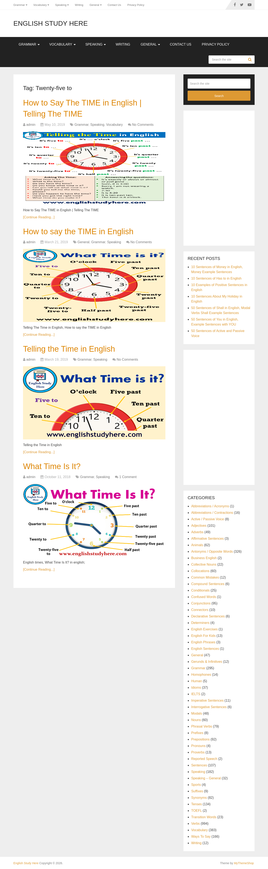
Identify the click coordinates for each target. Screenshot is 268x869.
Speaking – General (206, 778)
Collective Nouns (203, 564)
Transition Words (203, 817)
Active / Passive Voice (207, 519)
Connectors (199, 610)
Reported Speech (204, 759)
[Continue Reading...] (38, 217)
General (94, 4)
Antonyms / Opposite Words (212, 551)
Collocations (200, 571)
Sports (196, 784)
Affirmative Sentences (207, 538)
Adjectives (198, 525)
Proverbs (198, 752)
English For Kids (203, 635)
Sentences (199, 765)
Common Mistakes (205, 577)
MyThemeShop (244, 863)
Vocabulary (40, 4)
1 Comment (128, 477)
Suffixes (197, 791)
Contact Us (114, 4)
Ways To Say (200, 836)
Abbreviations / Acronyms (210, 506)
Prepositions (200, 739)
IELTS (195, 694)
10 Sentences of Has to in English (216, 278)
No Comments (142, 124)
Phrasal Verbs (201, 726)
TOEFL (196, 810)
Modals (196, 713)
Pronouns (198, 746)
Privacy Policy (135, 4)
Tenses (196, 804)
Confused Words (203, 597)
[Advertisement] (219, 177)
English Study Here (50, 23)
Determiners (200, 623)
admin (30, 124)
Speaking (60, 4)
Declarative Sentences (208, 616)
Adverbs (197, 532)
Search (250, 59)
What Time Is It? (52, 466)
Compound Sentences (207, 584)
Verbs (195, 823)
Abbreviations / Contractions (212, 512)
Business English (204, 558)
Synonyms (199, 797)
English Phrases (203, 642)
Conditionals (200, 590)
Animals (197, 545)
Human (196, 681)
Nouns (196, 720)
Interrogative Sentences (209, 707)
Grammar (19, 4)
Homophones (201, 674)
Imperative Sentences (207, 700)
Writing (79, 4)
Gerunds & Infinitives (206, 661)
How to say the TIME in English (78, 231)
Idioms (196, 687)
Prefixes (197, 733)
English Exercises (204, 629)
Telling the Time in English (69, 349)
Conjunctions (201, 603)
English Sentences (205, 648)
